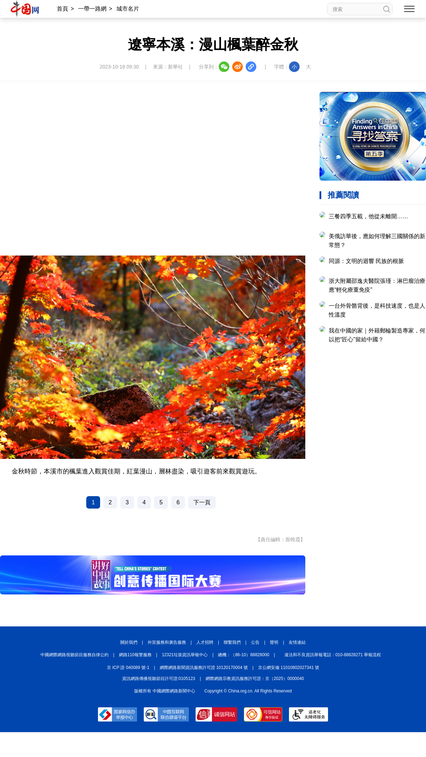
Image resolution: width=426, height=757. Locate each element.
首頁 (62, 9)
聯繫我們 (232, 642)
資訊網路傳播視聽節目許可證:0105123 (158, 678)
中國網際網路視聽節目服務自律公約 (74, 654)
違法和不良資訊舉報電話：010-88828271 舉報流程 (332, 654)
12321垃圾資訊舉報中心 (185, 654)
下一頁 (202, 502)
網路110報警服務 (135, 654)
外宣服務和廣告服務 (167, 642)
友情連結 (297, 642)
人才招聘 (204, 642)
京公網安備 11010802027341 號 (288, 667)
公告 (255, 642)
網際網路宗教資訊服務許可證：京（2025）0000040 (255, 678)
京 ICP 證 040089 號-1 (128, 667)
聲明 (274, 642)
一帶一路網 (92, 9)
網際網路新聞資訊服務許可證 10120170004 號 (204, 667)
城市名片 (127, 9)
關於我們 (128, 642)
